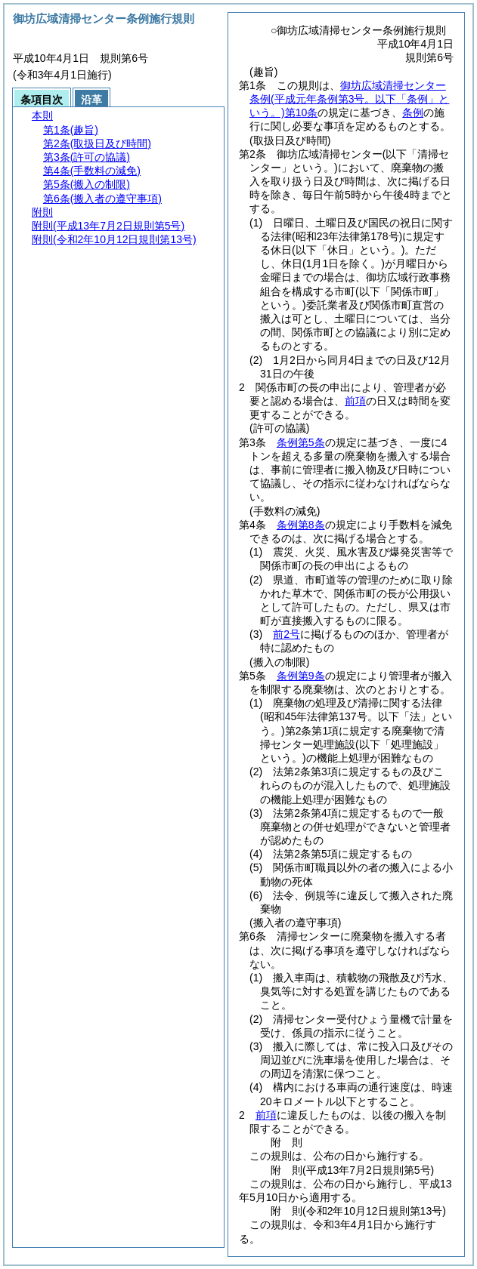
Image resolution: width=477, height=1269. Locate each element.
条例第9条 (301, 676)
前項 (355, 401)
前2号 (286, 634)
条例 (412, 112)
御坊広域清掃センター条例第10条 (349, 99)
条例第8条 (301, 525)
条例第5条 (301, 442)
